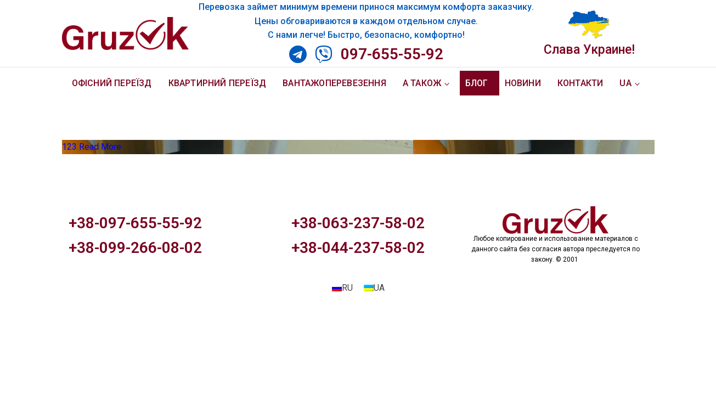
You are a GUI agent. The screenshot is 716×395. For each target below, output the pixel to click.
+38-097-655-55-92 (135, 223)
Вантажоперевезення (334, 83)
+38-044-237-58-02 (358, 248)
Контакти (580, 83)
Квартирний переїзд (217, 83)
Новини (523, 83)
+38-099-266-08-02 (135, 248)
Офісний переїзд (112, 83)
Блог (476, 83)
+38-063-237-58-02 (358, 223)
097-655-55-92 (392, 54)
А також (422, 83)
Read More (100, 147)
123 (69, 147)
